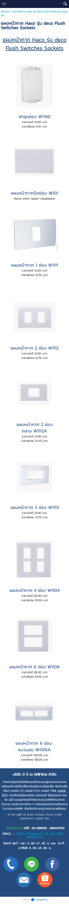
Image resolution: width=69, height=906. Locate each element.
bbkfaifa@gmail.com (33, 835)
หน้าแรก (5, 12)
